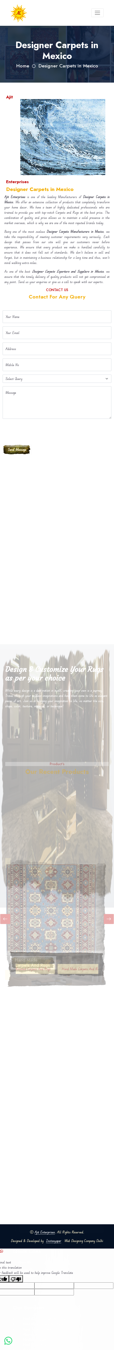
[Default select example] (57, 379)
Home (22, 65)
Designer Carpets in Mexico (68, 65)
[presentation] (36, 430)
